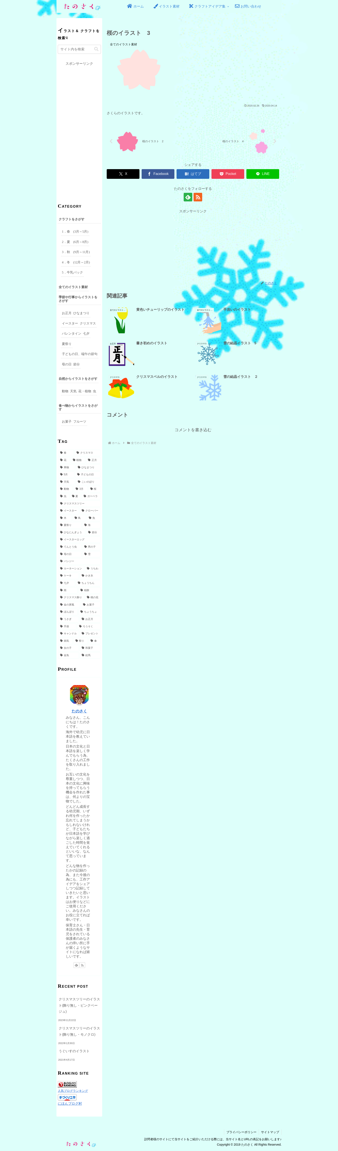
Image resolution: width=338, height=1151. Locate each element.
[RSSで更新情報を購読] (198, 197)
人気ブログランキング (73, 1090)
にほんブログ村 (70, 1103)
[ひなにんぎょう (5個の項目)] (71, 532)
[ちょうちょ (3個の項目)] (89, 612)
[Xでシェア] (123, 174)
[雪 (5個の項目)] (91, 554)
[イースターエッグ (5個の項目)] (79, 539)
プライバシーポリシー (241, 1132)
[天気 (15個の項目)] (66, 482)
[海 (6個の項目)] (91, 525)
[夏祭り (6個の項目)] (69, 525)
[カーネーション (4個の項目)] (71, 568)
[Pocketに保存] (227, 174)
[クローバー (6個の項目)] (90, 511)
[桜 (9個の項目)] (94, 489)
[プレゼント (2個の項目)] (90, 633)
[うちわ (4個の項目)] (92, 568)
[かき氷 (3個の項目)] (90, 576)
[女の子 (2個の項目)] (68, 648)
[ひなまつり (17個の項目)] (88, 467)
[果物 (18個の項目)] (66, 467)
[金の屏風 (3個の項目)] (69, 605)
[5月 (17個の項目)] (66, 474)
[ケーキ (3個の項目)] (68, 576)
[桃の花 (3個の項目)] (92, 597)
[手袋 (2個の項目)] (67, 626)
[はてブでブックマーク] (193, 174)
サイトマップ (270, 1132)
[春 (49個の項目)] (66, 453)
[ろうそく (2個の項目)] (88, 626)
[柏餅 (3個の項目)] (89, 590)
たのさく (79, 711)
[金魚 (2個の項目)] (68, 655)
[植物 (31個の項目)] (78, 460)
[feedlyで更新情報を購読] (188, 197)
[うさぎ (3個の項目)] (68, 619)
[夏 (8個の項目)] (75, 496)
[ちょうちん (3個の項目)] (88, 583)
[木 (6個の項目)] (65, 518)
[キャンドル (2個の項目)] (68, 633)
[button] (96, 49)
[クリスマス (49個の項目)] (87, 453)
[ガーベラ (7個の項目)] (91, 496)
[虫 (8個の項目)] (63, 496)
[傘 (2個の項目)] (94, 641)
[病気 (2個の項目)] (65, 641)
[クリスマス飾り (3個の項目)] (71, 597)
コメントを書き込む (193, 430)
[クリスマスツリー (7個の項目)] (79, 504)
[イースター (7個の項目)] (68, 511)
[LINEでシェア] (262, 174)
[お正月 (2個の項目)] (90, 619)
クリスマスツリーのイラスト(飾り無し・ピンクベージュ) (79, 1005)
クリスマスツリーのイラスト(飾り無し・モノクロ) (79, 1031)
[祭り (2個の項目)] (81, 641)
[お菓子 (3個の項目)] (90, 605)
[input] (79, 49)
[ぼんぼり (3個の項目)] (68, 612)
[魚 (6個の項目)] (93, 518)
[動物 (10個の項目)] (65, 489)
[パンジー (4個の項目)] (79, 561)
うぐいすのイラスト (74, 1051)
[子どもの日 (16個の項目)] (87, 474)
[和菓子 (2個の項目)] (90, 648)
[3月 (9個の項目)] (80, 489)
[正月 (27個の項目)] (93, 460)
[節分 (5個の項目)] (93, 532)
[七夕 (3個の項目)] (66, 583)
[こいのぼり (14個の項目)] (88, 482)
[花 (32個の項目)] (64, 460)
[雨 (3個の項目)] (68, 590)
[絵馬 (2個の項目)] (90, 655)
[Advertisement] (193, 245)
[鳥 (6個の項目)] (79, 518)
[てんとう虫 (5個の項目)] (69, 547)
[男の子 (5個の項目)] (91, 547)
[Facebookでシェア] (158, 174)
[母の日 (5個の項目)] (69, 554)
